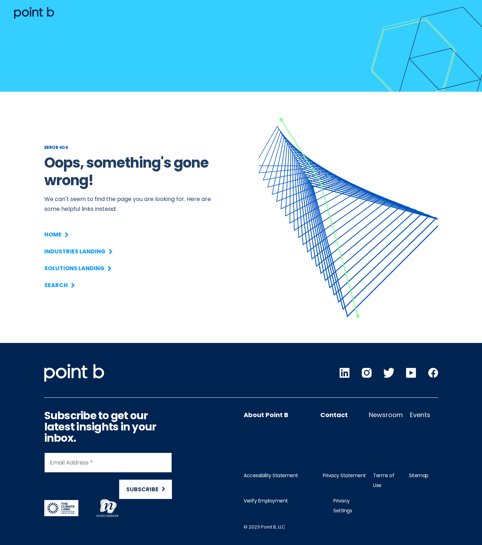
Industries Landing (77, 251)
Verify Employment (266, 500)
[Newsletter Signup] (108, 479)
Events (420, 414)
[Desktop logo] (34, 13)
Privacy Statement (344, 475)
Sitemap (419, 475)
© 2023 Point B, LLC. (265, 527)
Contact (334, 414)
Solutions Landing (77, 268)
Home (56, 235)
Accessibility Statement (271, 475)
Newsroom (386, 414)
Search (59, 285)
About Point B (266, 414)
